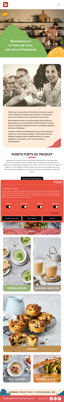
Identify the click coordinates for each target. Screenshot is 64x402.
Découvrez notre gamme (32, 179)
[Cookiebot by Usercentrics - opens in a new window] (55, 182)
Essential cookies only (11, 218)
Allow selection (31, 218)
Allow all (52, 218)
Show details (55, 213)
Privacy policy (27, 392)
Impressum (13, 392)
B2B (53, 392)
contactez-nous (42, 392)
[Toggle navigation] (58, 4)
